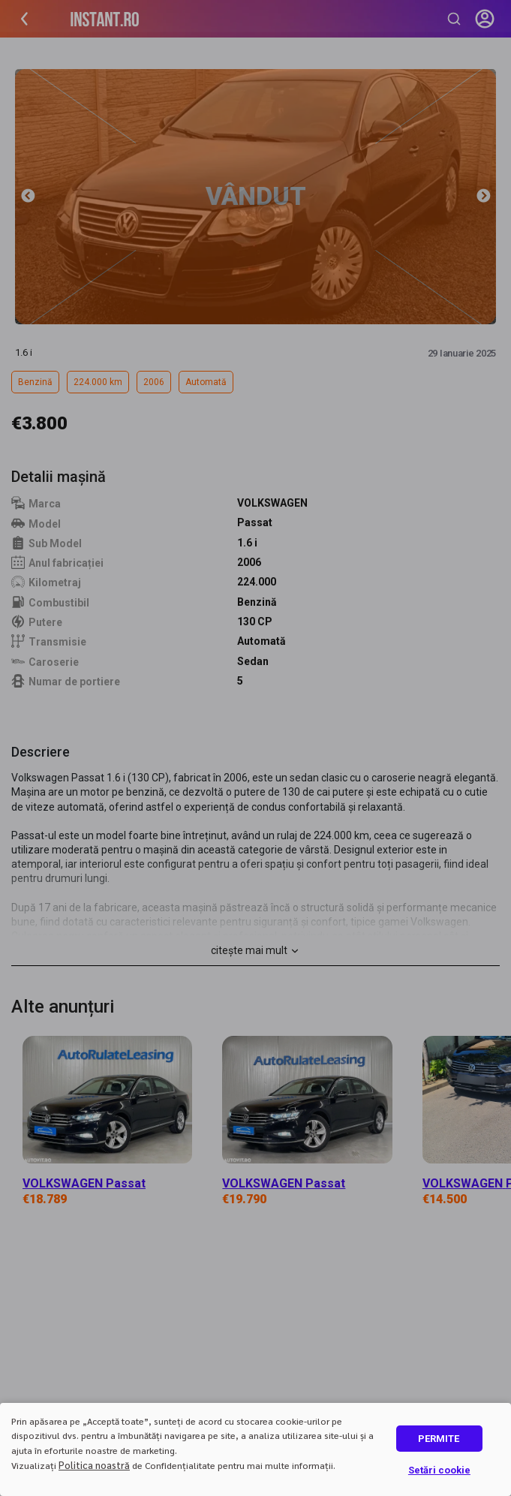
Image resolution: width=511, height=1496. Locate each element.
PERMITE (438, 1438)
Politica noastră (94, 1464)
